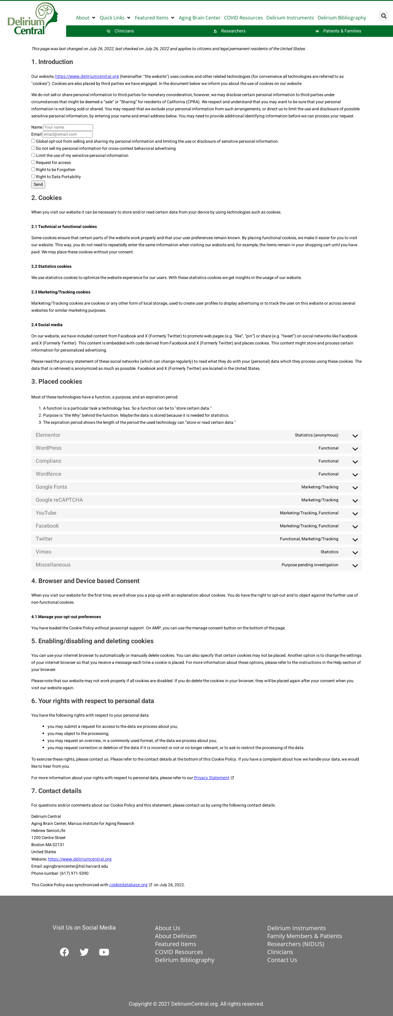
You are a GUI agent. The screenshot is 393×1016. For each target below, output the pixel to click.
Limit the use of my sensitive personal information (79, 155)
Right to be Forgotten (53, 170)
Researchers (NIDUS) (295, 944)
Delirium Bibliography (184, 960)
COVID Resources (179, 952)
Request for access (51, 163)
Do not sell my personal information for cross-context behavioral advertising (103, 148)
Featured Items (175, 944)
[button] (86, 17)
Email (36, 134)
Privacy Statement (211, 777)
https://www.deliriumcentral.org (87, 76)
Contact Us (282, 960)
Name (36, 127)
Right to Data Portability (56, 177)
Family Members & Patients (304, 936)
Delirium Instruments (296, 928)
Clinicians (280, 952)
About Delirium (176, 936)
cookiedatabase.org (128, 884)
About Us (167, 928)
